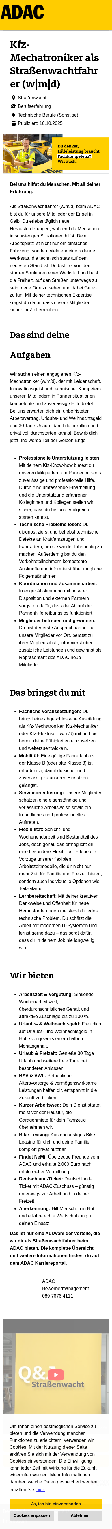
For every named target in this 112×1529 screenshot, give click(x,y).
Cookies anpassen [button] (32, 1515)
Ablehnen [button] (80, 1515)
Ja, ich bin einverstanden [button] (56, 1504)
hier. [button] (40, 1489)
